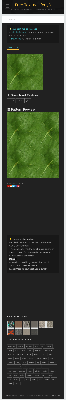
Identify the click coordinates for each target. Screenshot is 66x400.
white (47, 379)
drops (10, 358)
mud (38, 367)
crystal (43, 354)
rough (29, 375)
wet (40, 379)
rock (15, 375)
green (16, 183)
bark (42, 346)
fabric (17, 358)
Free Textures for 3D (33, 5)
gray (51, 358)
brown (30, 350)
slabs (50, 375)
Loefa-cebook (55, 395)
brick (23, 350)
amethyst (11, 346)
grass (45, 358)
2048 (11, 100)
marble (44, 363)
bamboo (29, 346)
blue (16, 350)
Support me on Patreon (25, 29)
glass (31, 358)
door (50, 354)
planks (30, 371)
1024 (20, 100)
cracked (28, 354)
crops (36, 354)
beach (49, 346)
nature (21, 183)
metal (10, 367)
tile (22, 379)
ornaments (12, 371)
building (38, 350)
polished (52, 371)
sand (43, 375)
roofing (22, 375)
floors (24, 358)
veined (34, 379)
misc (25, 367)
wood (54, 379)
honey (18, 363)
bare (36, 346)
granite (38, 358)
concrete (20, 354)
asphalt (20, 346)
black (10, 350)
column (11, 354)
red (9, 375)
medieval (53, 363)
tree (27, 379)
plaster (37, 371)
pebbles (22, 371)
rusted (37, 375)
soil (9, 379)
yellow (17, 383)
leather (31, 363)
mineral (18, 367)
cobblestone (48, 350)
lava (24, 363)
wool (10, 383)
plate (45, 371)
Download (16, 39)
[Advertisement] (33, 215)
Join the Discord (19, 32)
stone (16, 379)
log (38, 363)
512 (27, 100)
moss (32, 367)
